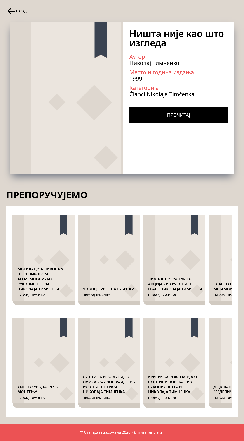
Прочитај (178, 115)
